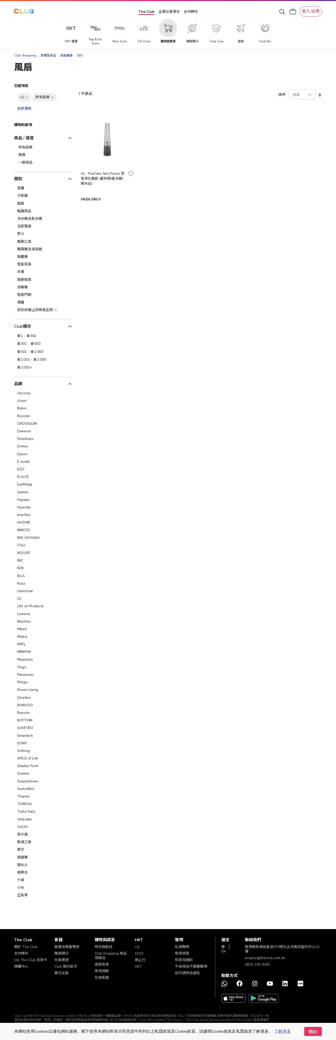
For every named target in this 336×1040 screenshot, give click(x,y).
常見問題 (102, 971)
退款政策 (102, 964)
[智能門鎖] (43, 295)
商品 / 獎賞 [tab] (24, 138)
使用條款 (182, 953)
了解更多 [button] (282, 1031)
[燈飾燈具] (43, 280)
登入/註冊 (311, 11)
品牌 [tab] (18, 384)
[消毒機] (43, 287)
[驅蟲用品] (43, 211)
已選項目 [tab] (21, 85)
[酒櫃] (43, 302)
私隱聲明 (182, 946)
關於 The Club (26, 946)
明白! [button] (313, 1032)
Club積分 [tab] (22, 326)
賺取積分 (61, 953)
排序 (282, 94)
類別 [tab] (18, 179)
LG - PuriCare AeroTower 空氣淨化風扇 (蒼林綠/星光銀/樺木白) (102, 178)
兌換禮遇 (61, 960)
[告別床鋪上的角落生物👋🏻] (43, 310)
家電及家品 (48, 55)
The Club (146, 11)
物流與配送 (104, 946)
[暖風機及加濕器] (43, 249)
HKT (138, 966)
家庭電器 (66, 55)
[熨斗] (43, 234)
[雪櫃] (43, 188)
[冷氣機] (43, 196)
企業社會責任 (169, 11)
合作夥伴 (191, 11)
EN (223, 951)
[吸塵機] (43, 257)
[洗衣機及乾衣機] (43, 219)
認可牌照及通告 (187, 973)
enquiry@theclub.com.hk (265, 958)
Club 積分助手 (65, 966)
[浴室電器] (43, 226)
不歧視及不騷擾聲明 (191, 966)
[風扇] (43, 203)
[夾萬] (43, 272)
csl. (137, 946)
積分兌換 (61, 973)
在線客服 (102, 977)
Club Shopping (25, 55)
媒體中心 (21, 966)
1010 (139, 953)
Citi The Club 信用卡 (30, 960)
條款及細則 (184, 960)
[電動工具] (43, 241)
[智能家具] (43, 264)
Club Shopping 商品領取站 (111, 955)
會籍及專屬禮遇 (66, 946)
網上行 (140, 960)
